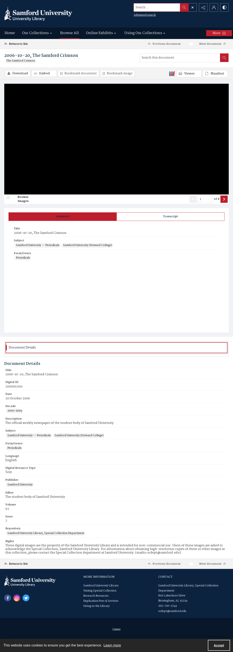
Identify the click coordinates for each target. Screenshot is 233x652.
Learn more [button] (112, 645)
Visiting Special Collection (99, 591)
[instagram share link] (16, 597)
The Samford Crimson (20, 61)
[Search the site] (157, 7)
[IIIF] (171, 73)
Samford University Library (101, 585)
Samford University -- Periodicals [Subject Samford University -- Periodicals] (37, 245)
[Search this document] (180, 57)
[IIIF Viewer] (189, 74)
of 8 (216, 199)
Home (10, 33)
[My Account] (214, 7)
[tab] (62, 217)
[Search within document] (224, 57)
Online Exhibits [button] (101, 33)
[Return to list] (35, 44)
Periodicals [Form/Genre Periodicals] (23, 258)
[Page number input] (205, 199)
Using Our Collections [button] (145, 33)
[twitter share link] (26, 597)
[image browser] (20, 199)
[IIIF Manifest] (215, 74)
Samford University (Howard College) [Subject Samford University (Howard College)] (87, 245)
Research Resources (96, 596)
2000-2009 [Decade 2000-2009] (14, 411)
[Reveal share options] (203, 7)
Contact (116, 629)
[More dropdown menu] (219, 33)
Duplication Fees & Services (100, 601)
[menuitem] (116, 629)
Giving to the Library (96, 606)
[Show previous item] (193, 199)
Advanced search (145, 15)
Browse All (69, 33)
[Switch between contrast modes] (224, 7)
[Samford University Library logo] (38, 13)
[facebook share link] (7, 597)
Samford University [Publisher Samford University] (20, 485)
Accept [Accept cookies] (219, 645)
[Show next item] (224, 199)
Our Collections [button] (37, 33)
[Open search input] (192, 7)
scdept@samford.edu (172, 611)
